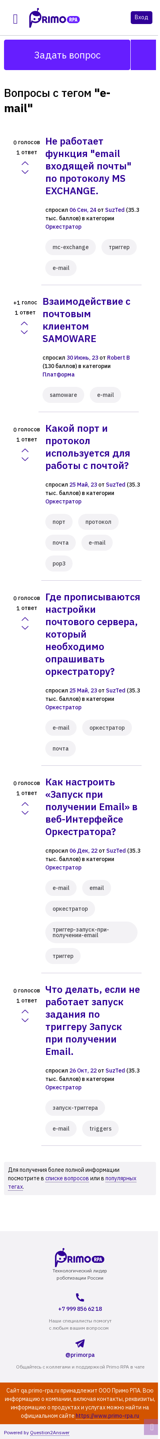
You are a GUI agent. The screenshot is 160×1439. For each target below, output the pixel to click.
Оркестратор (63, 226)
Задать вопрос (67, 54)
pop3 (59, 563)
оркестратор (107, 727)
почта (61, 542)
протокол (98, 521)
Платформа (59, 374)
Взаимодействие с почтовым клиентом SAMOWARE (86, 320)
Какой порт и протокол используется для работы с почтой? (87, 447)
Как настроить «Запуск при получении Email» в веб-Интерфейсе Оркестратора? (91, 806)
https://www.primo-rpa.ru (107, 1415)
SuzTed (115, 209)
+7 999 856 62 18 (80, 1301)
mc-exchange (71, 247)
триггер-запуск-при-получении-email (81, 932)
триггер (119, 247)
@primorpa (80, 1347)
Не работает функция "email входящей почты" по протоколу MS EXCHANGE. (88, 166)
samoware (63, 394)
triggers (100, 1128)
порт (59, 521)
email (96, 888)
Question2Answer (49, 1432)
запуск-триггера (75, 1107)
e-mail (61, 268)
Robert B (118, 357)
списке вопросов (67, 1178)
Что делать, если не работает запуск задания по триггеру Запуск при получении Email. (92, 1020)
